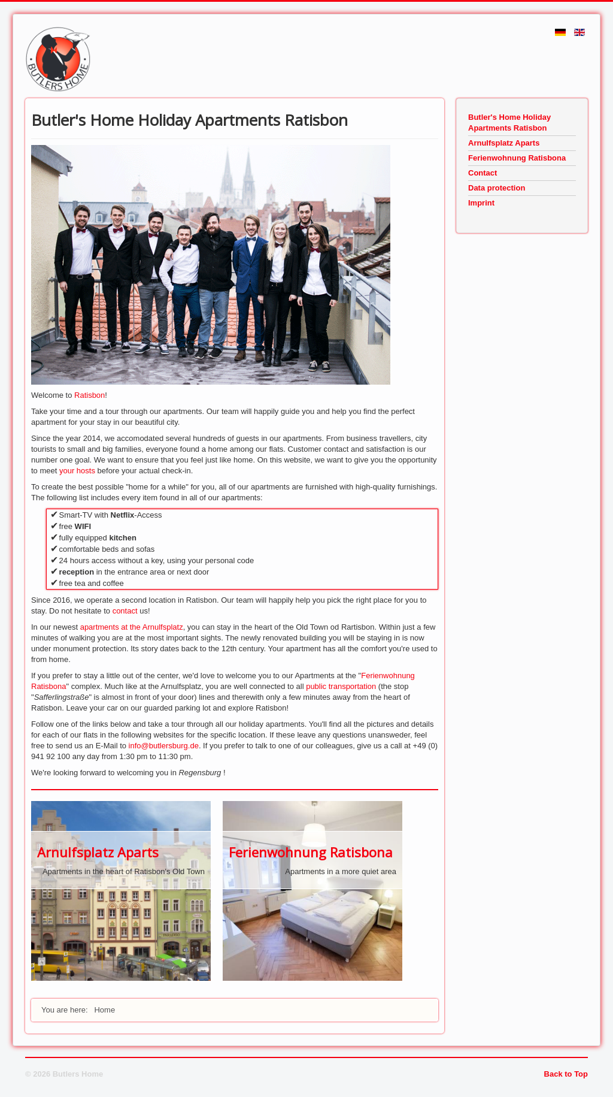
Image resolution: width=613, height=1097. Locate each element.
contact (126, 610)
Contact (482, 172)
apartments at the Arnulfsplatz (131, 626)
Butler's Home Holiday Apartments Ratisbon (509, 122)
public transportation (341, 686)
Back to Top (566, 1073)
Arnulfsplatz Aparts (98, 852)
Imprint (481, 202)
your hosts (78, 470)
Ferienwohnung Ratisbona (311, 852)
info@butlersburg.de (164, 745)
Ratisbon (89, 395)
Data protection (496, 187)
